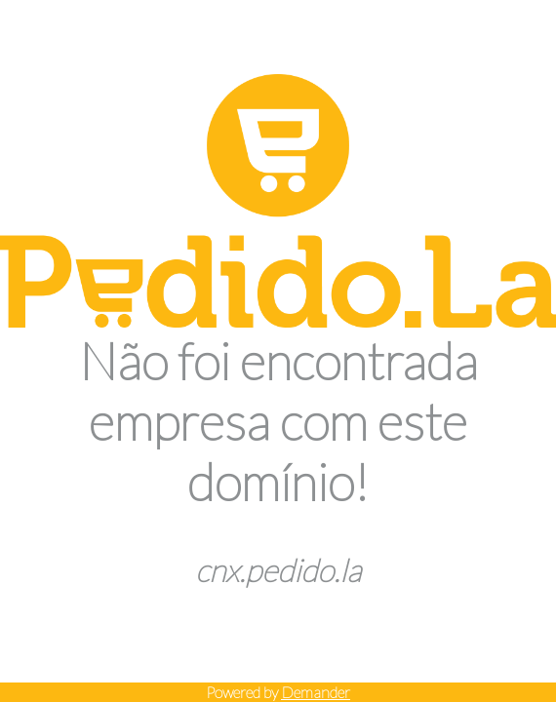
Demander (315, 691)
